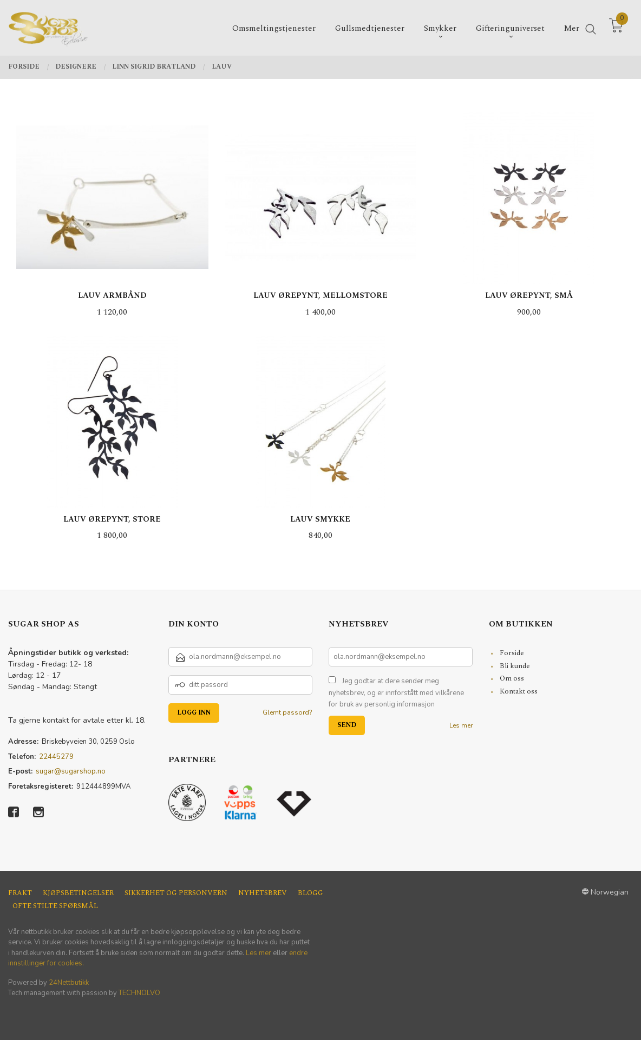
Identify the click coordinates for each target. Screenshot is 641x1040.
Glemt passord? (287, 712)
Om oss (512, 678)
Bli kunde (515, 666)
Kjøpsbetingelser (78, 893)
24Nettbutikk (69, 983)
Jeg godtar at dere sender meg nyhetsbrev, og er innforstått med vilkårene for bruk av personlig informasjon (396, 692)
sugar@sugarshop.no (71, 771)
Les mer (461, 725)
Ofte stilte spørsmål (55, 906)
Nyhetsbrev (262, 893)
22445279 (56, 757)
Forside (512, 653)
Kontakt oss (519, 691)
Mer (571, 27)
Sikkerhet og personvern (176, 893)
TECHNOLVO (139, 993)
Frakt (20, 893)
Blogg (310, 893)
